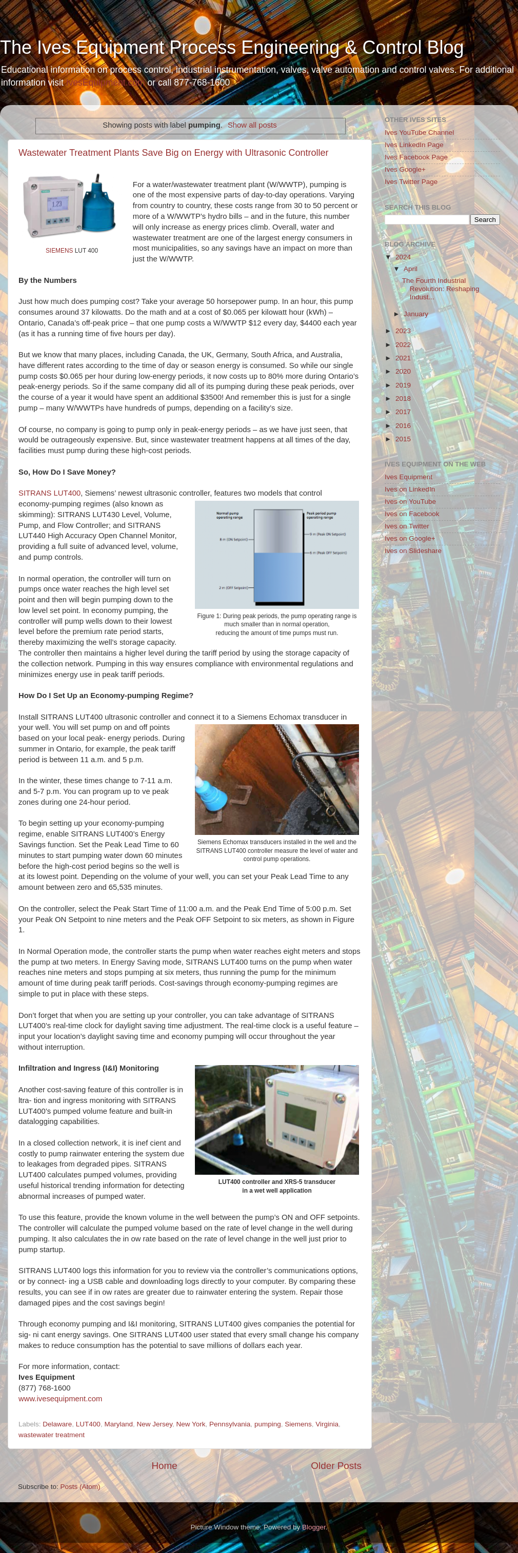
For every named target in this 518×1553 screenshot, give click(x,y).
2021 (403, 358)
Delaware (57, 1424)
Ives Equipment (408, 477)
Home (164, 1465)
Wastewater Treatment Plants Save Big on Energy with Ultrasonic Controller (173, 153)
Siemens (298, 1424)
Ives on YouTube (410, 501)
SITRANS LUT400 (49, 493)
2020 (403, 371)
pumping (267, 1424)
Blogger (314, 1527)
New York (190, 1424)
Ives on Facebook (412, 514)
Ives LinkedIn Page (414, 145)
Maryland (118, 1424)
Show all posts (252, 125)
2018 (403, 398)
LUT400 (88, 1424)
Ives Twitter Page (411, 182)
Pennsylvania (229, 1424)
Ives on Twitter (407, 526)
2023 (403, 331)
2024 (403, 257)
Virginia (326, 1424)
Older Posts (336, 1465)
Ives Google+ (405, 169)
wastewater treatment (51, 1435)
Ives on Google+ (410, 538)
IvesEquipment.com (105, 82)
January (416, 314)
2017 (403, 412)
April (410, 269)
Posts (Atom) (81, 1486)
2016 (403, 426)
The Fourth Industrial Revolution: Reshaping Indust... (441, 289)
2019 (403, 385)
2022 (403, 345)
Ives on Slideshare (413, 551)
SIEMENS (59, 250)
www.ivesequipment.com (60, 1399)
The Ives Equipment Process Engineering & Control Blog (232, 47)
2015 (403, 439)
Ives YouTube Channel (419, 132)
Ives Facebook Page (416, 157)
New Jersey (154, 1424)
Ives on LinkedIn (410, 489)
